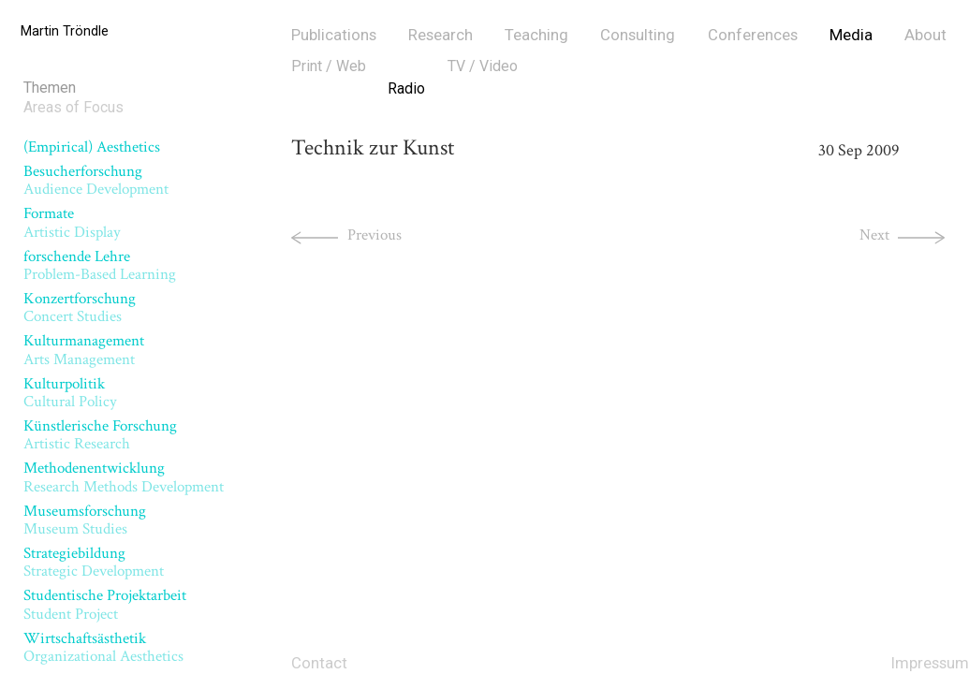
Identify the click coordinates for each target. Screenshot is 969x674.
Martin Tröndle (65, 31)
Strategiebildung (93, 562)
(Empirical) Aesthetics (91, 147)
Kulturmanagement (83, 349)
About (925, 34)
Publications (333, 34)
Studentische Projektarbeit (104, 604)
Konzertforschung (79, 307)
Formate (72, 222)
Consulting (637, 34)
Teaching (536, 34)
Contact (319, 662)
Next (874, 235)
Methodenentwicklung (123, 477)
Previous (374, 235)
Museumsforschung (84, 520)
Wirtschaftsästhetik (103, 647)
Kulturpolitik (70, 393)
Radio (406, 88)
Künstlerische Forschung (100, 435)
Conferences (753, 34)
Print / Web (328, 66)
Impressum (930, 662)
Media (851, 34)
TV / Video (483, 66)
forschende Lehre (99, 265)
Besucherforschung (96, 180)
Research (440, 34)
